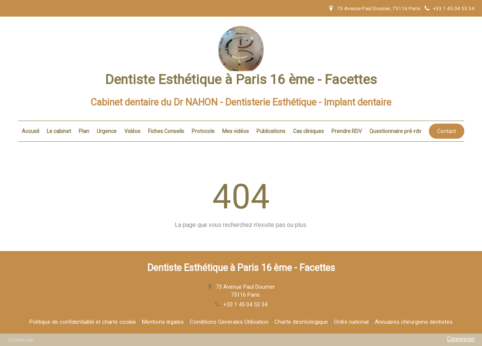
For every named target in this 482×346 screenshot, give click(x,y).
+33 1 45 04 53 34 (245, 304)
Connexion (460, 339)
